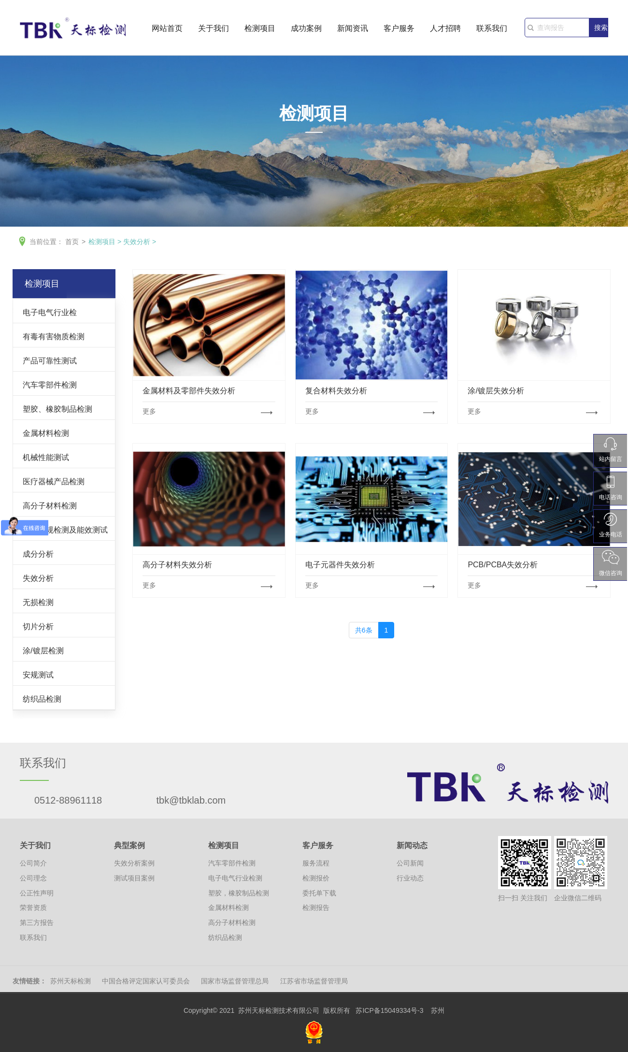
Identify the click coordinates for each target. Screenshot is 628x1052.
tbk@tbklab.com (191, 800)
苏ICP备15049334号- (387, 1010)
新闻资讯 (352, 30)
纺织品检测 (42, 698)
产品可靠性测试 (50, 360)
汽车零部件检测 (50, 384)
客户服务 (399, 30)
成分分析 (38, 553)
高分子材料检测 (50, 505)
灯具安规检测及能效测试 (65, 529)
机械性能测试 (46, 457)
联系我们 (491, 30)
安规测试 (38, 674)
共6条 (363, 630)
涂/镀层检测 (43, 650)
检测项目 (259, 30)
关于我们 (213, 30)
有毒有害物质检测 (54, 336)
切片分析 (38, 626)
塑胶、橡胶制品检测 (57, 408)
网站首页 (167, 30)
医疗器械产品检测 (54, 481)
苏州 (437, 1010)
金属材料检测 (46, 433)
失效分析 (136, 241)
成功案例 (306, 30)
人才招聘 (445, 30)
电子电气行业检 (50, 312)
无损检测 (38, 602)
